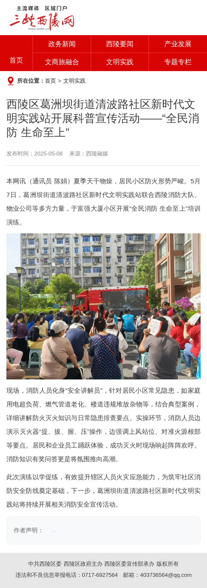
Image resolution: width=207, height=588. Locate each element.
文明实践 (119, 62)
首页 (16, 60)
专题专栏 (178, 62)
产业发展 (178, 44)
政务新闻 (62, 44)
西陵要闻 (119, 44)
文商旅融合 (62, 62)
